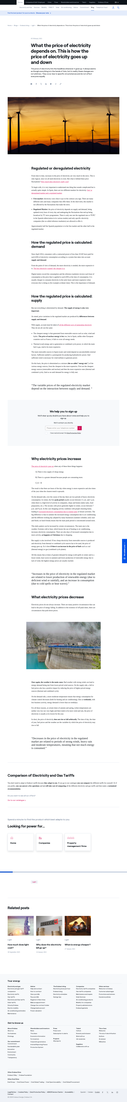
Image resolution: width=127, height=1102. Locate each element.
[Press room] (63, 1030)
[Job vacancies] (86, 1039)
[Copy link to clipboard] (60, 84)
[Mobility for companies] (86, 1002)
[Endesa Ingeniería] (86, 1008)
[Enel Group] (11, 1082)
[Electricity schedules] (63, 994)
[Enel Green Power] (23, 1082)
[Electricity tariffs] (18, 994)
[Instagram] (117, 1092)
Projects (56, 1039)
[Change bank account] (40, 1008)
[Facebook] (36, 84)
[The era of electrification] (109, 1033)
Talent (84, 2)
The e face (102, 1028)
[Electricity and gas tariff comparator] (18, 990)
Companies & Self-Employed (35, 2)
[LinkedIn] (112, 1092)
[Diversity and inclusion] (86, 1033)
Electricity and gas (14, 986)
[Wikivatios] (109, 1041)
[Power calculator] (40, 1011)
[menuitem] (20, 2)
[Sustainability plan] (18, 1046)
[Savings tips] (63, 997)
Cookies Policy (23, 1092)
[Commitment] (18, 1043)
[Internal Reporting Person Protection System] (40, 1046)
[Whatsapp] (51, 84)
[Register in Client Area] (40, 999)
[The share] (40, 1033)
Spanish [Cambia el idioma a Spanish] (83, 1092)
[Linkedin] (46, 84)
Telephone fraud (101, 7)
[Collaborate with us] (86, 1046)
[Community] (18, 1054)
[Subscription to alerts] (63, 1033)
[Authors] (109, 1036)
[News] (40, 1030)
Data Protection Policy (37, 1092)
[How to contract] (40, 991)
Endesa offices (103, 2)
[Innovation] (18, 1049)
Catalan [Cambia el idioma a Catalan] (90, 1092)
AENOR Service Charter (55, 1092)
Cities (49, 2)
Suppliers (92, 2)
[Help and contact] (40, 988)
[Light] (33, 25)
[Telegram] (55, 84)
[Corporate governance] (40, 1041)
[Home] (10, 25)
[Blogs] (16, 25)
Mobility (44, 7)
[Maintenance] (18, 1013)
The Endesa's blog (59, 986)
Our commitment (14, 1041)
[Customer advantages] (109, 991)
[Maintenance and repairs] (86, 994)
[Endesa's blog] (24, 25)
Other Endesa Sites (14, 1072)
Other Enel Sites (13, 1079)
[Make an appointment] (40, 1002)
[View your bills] (40, 994)
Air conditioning (66, 7)
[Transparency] (18, 1057)
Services (37, 7)
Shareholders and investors (70, 2)
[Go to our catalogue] (17, 800)
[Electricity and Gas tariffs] (18, 999)
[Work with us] (86, 1036)
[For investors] (40, 1039)
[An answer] (109, 1039)
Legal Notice (12, 1092)
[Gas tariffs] (18, 997)
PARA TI (51, 7)
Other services (104, 986)
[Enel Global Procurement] (71, 1082)
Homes (20, 2)
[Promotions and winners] (109, 994)
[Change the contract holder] (40, 1005)
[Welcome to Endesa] (109, 988)
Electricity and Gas (26, 7)
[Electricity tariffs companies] (86, 988)
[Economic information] (40, 1036)
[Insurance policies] (109, 997)
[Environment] (18, 1052)
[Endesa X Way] (12, 1075)
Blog (92, 7)
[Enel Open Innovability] (53, 1082)
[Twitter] (41, 84)
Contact (10, 1094)
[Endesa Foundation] (25, 1075)
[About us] (18, 1030)
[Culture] (86, 1030)
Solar (57, 7)
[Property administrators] (86, 1005)
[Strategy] (18, 1036)
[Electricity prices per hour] (63, 988)
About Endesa (12, 1028)
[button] (118, 7)
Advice (76, 7)
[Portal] (109, 1030)
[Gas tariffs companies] (86, 991)
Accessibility (69, 1092)
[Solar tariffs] (18, 1002)
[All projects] (63, 1041)
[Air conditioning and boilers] (18, 1011)
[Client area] (113, 7)
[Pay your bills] (40, 997)
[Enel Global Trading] (37, 1082)
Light (34, 882)
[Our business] (18, 1033)
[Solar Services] (86, 997)
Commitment (84, 7)
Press (56, 2)
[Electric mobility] (18, 1008)
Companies (80, 986)
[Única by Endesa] (18, 1005)
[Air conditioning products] (86, 999)
